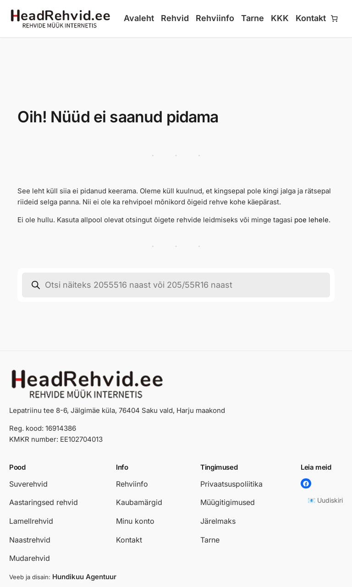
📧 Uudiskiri (325, 500)
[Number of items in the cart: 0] (334, 18)
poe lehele (311, 219)
